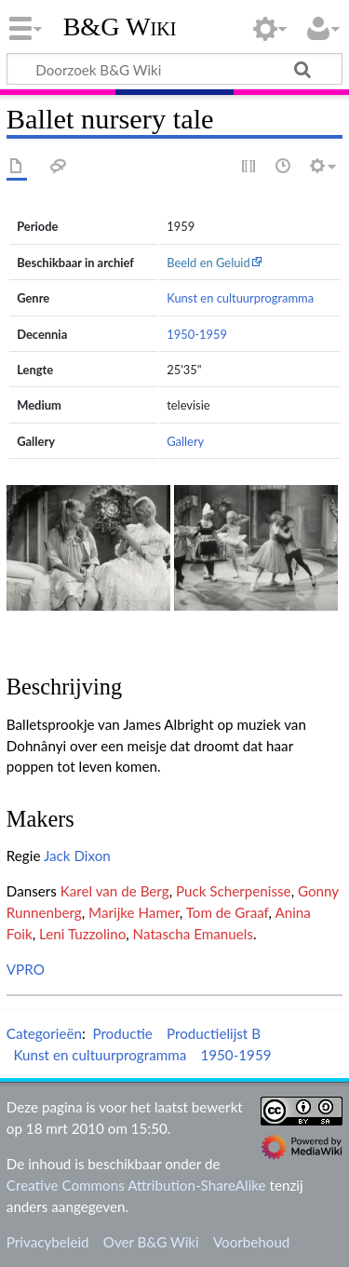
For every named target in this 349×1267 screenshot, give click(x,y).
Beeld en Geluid (208, 262)
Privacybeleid (48, 1241)
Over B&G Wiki (151, 1241)
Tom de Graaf (227, 912)
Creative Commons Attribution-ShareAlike (136, 1185)
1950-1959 (197, 334)
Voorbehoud (251, 1241)
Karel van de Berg (114, 891)
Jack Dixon (77, 855)
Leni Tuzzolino (82, 933)
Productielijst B (214, 1033)
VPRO (26, 969)
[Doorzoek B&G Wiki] (174, 69)
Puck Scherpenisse (233, 891)
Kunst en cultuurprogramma (240, 297)
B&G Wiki (120, 27)
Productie (122, 1033)
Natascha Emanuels (193, 933)
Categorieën (44, 1033)
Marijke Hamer (134, 912)
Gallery (185, 441)
